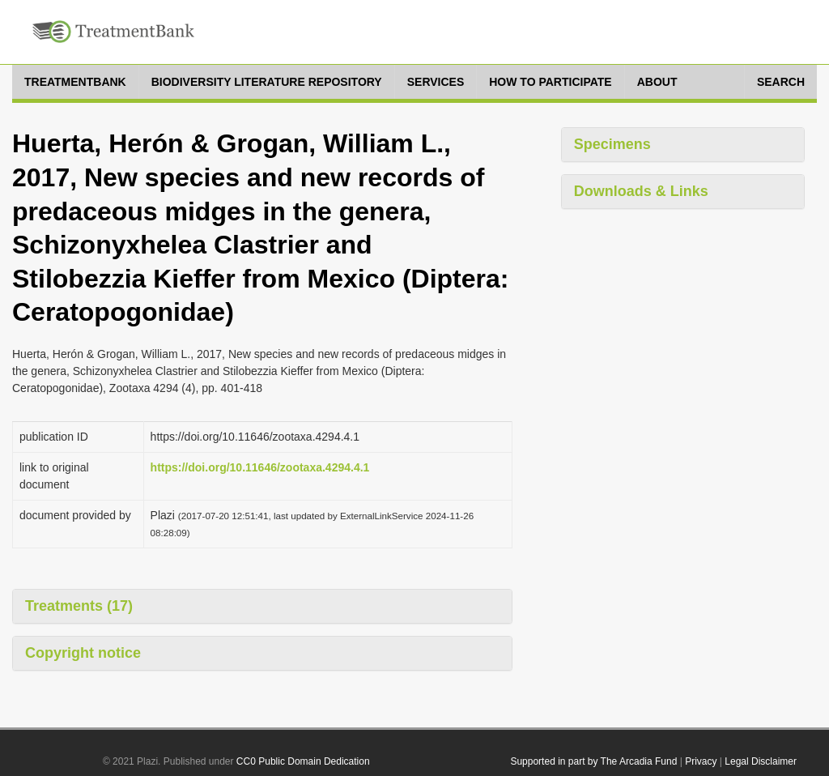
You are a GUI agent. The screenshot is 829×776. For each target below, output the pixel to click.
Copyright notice (83, 653)
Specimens (612, 144)
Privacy (700, 761)
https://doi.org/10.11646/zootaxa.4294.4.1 (260, 467)
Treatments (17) (79, 606)
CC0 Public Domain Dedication (303, 761)
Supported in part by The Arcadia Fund (593, 761)
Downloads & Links (641, 191)
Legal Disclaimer (761, 761)
